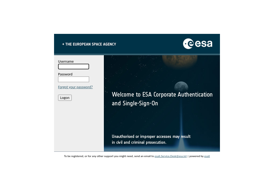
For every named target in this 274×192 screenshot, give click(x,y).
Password (65, 74)
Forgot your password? (75, 87)
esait (207, 156)
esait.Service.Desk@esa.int (171, 156)
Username (66, 61)
